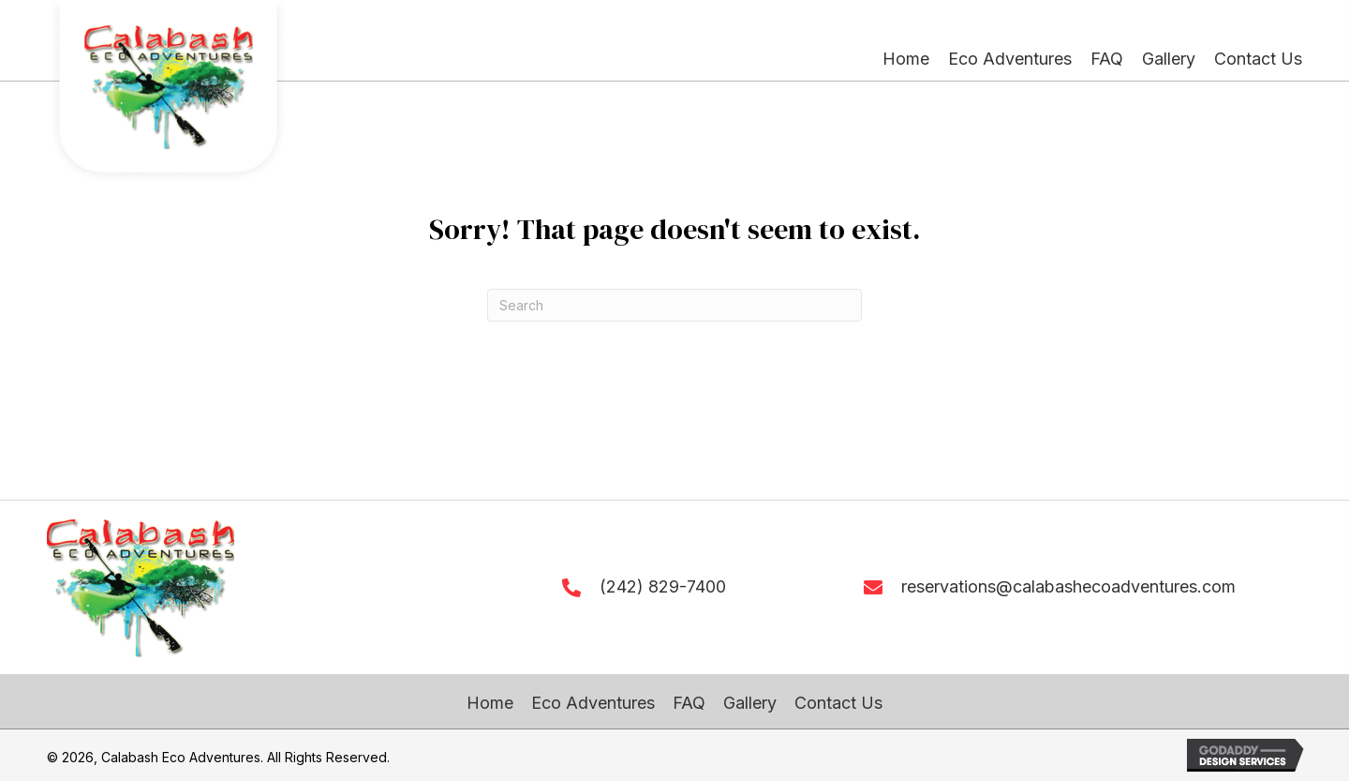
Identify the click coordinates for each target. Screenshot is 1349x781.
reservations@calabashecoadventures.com (1068, 586)
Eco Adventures (593, 703)
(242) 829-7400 (663, 586)
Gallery (750, 703)
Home (490, 703)
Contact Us (838, 703)
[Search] (674, 305)
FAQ (689, 703)
